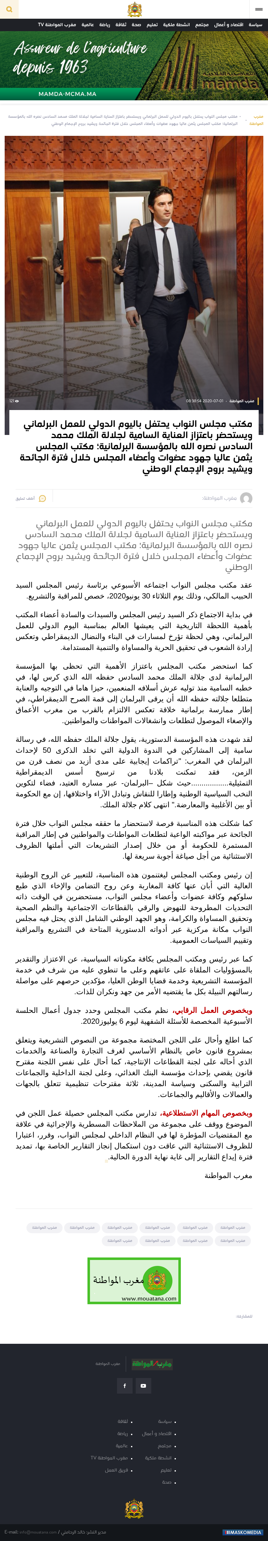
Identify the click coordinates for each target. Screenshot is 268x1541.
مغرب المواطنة (256, 120)
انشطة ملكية (176, 25)
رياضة (104, 25)
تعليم (152, 25)
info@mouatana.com (38, 1532)
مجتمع (202, 25)
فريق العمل (116, 1470)
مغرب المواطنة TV (57, 25)
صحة (136, 25)
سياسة (255, 25)
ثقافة (120, 25)
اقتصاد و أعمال (228, 25)
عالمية (88, 25)
